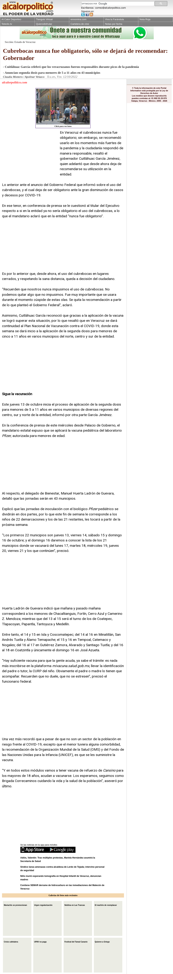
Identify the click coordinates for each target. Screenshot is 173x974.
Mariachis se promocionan (15, 904)
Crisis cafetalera (11, 941)
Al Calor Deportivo (11, 19)
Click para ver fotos (63, 108)
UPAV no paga (40, 941)
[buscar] (117, 4)
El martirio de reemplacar (106, 904)
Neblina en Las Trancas (74, 904)
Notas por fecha (113, 24)
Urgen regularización (43, 904)
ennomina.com (78, 19)
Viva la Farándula (114, 19)
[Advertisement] (29, 153)
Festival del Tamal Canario (75, 941)
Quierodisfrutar (44, 24)
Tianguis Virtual (44, 19)
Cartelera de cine (80, 24)
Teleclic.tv (6, 24)
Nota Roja (145, 19)
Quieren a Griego (102, 941)
